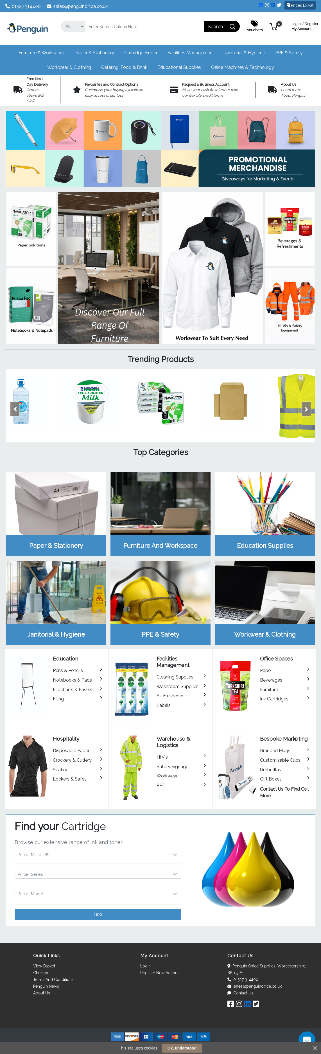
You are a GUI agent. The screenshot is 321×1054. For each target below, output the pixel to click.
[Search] (144, 26)
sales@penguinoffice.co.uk (77, 6)
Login (145, 966)
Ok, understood (182, 1048)
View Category (56, 514)
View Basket (44, 966)
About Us (41, 993)
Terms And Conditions (53, 979)
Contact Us (240, 993)
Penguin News (46, 986)
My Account (304, 26)
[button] (273, 26)
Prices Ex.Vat (300, 5)
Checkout (42, 973)
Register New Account (160, 973)
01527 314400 (23, 6)
